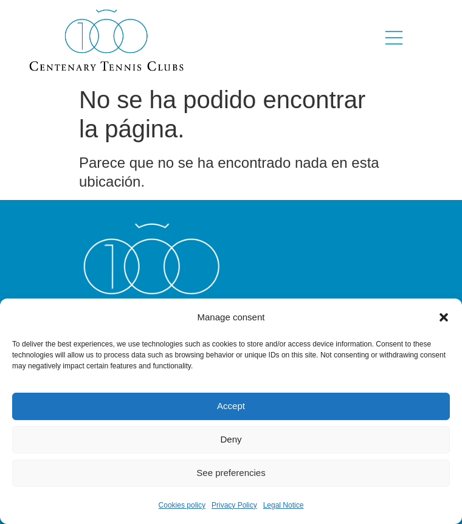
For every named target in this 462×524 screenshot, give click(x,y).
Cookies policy (182, 505)
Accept (231, 406)
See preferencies (230, 472)
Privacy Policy (234, 505)
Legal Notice (283, 505)
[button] (444, 317)
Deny (230, 439)
